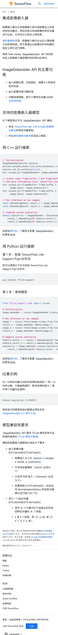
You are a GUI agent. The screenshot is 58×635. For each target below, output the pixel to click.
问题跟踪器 (7, 611)
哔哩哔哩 (6, 598)
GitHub (5, 588)
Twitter (6, 593)
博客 (4, 583)
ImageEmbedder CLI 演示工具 (18, 413)
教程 (12, 12)
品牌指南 (6, 626)
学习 (4, 12)
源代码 (13, 231)
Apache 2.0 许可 (47, 534)
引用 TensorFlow (10, 631)
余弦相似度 (15, 100)
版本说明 (6, 616)
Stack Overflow (9, 621)
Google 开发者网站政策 (41, 537)
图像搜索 (10, 40)
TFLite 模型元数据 (28, 436)
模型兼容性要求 (22, 135)
